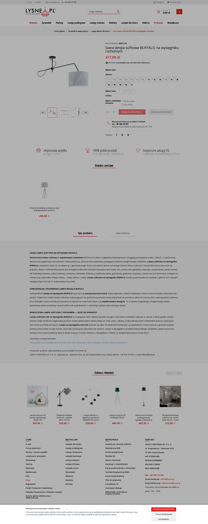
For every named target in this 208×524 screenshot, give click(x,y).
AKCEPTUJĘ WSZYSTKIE (163, 509)
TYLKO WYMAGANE (163, 514)
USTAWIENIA (163, 519)
